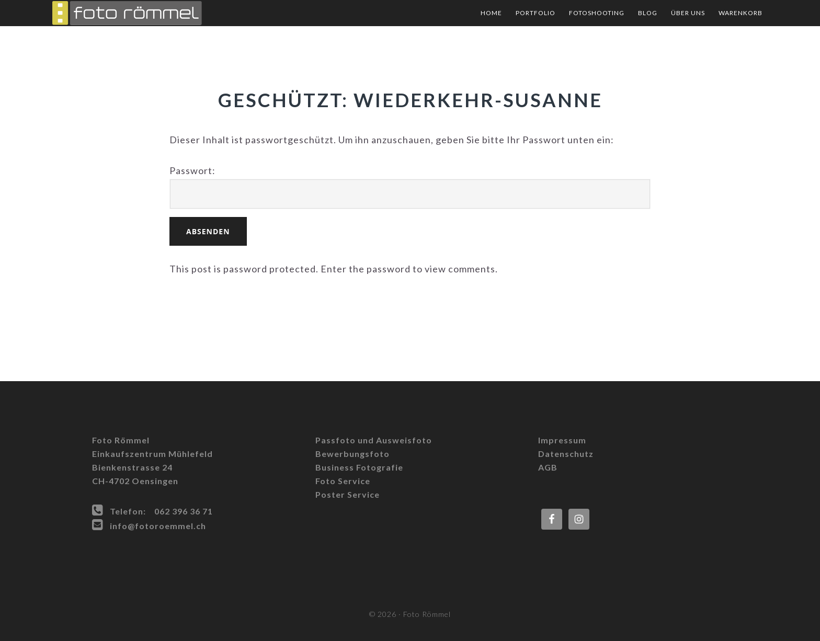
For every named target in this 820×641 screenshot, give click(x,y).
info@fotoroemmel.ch (158, 526)
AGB (547, 467)
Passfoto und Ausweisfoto (373, 440)
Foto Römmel (156, 13)
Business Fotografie (359, 467)
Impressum (562, 440)
